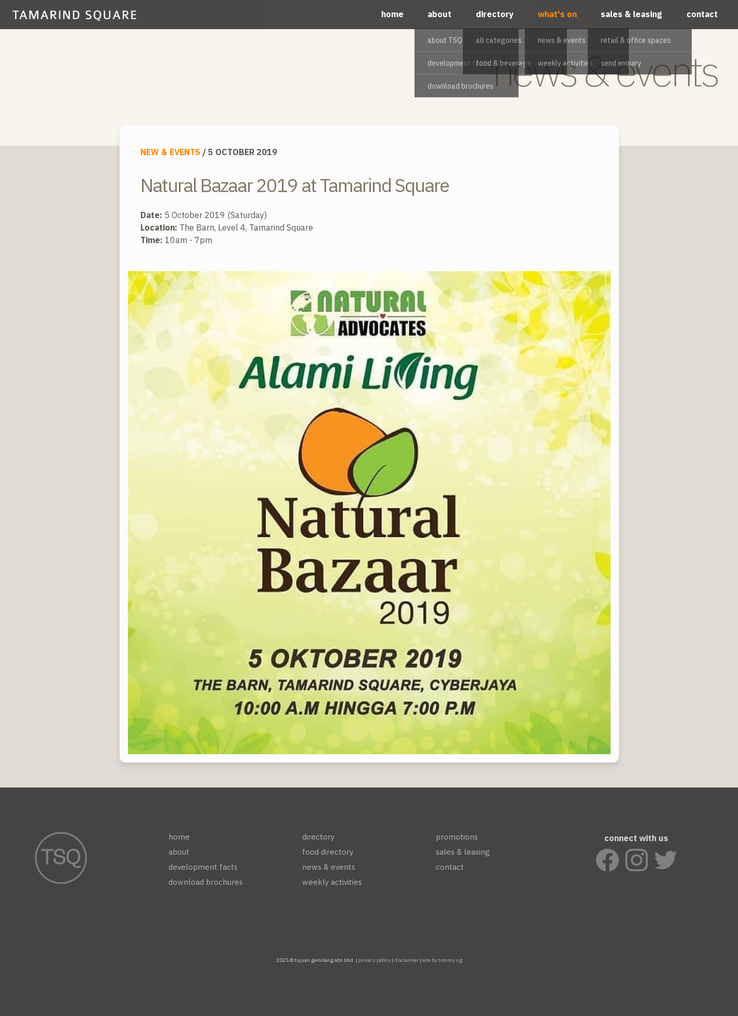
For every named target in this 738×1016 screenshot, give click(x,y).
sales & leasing (631, 14)
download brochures (206, 886)
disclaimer (406, 960)
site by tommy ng (442, 960)
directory (495, 14)
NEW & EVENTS (170, 152)
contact (702, 14)
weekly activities (332, 886)
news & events (328, 871)
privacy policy (374, 960)
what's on (557, 14)
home (392, 14)
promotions (457, 841)
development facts (203, 871)
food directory (327, 856)
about (439, 14)
